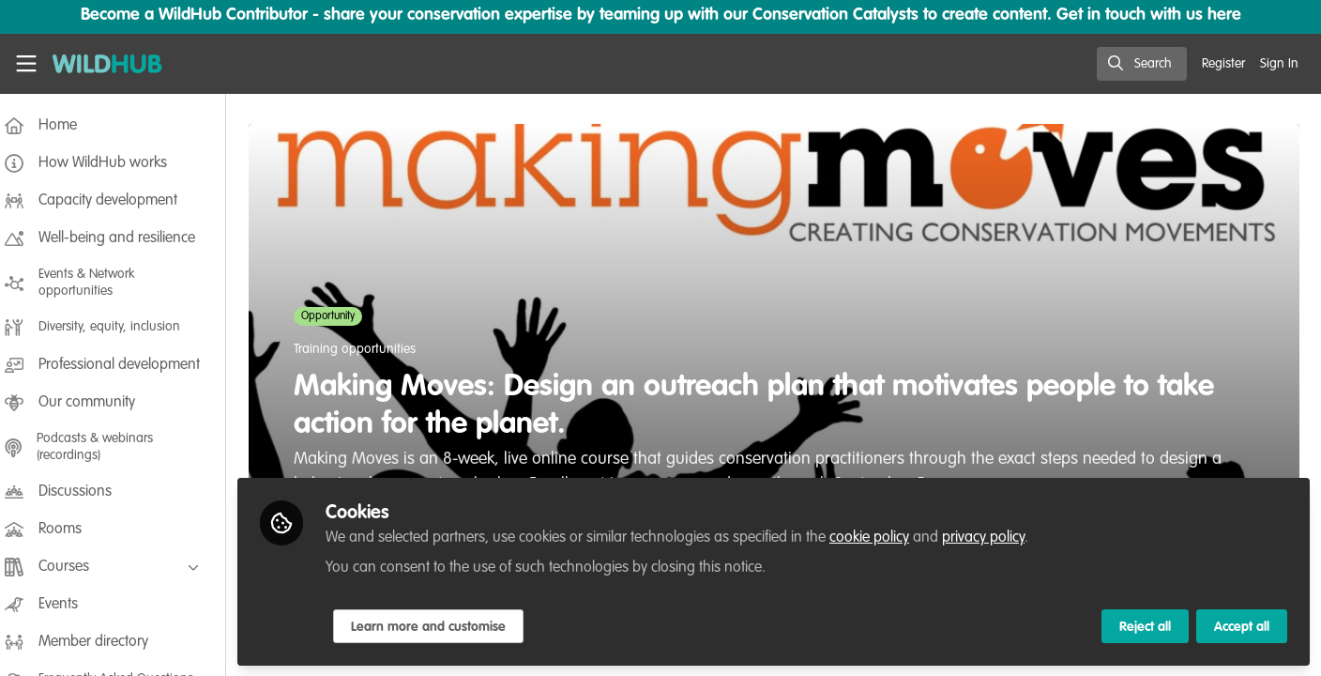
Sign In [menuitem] (1279, 63)
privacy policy (997, 537)
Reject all (1145, 626)
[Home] (107, 63)
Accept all (1241, 626)
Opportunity (334, 316)
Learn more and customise (442, 626)
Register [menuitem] (1223, 63)
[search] (1142, 64)
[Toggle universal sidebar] (26, 64)
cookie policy (883, 537)
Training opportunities (361, 349)
